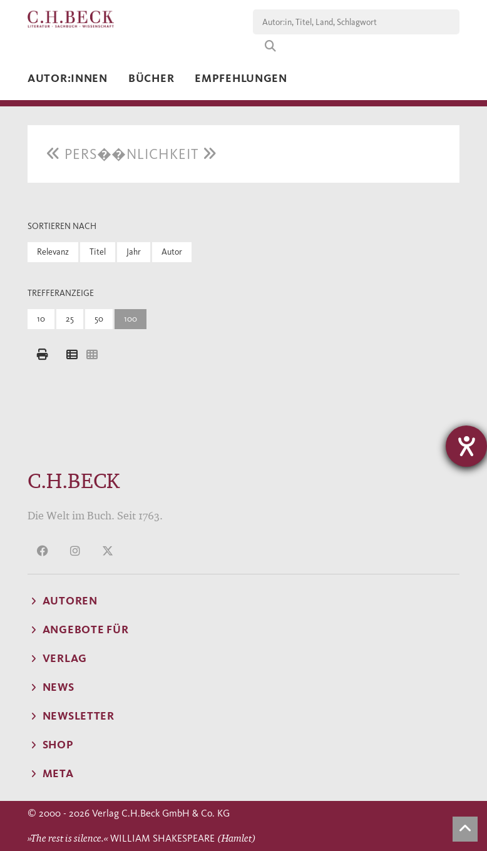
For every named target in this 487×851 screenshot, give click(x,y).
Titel (98, 252)
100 (130, 318)
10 (41, 318)
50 (99, 318)
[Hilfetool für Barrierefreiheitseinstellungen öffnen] (466, 446)
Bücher (151, 78)
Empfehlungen (241, 78)
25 (70, 318)
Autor (171, 252)
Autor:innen (68, 78)
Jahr (133, 252)
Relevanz (53, 252)
